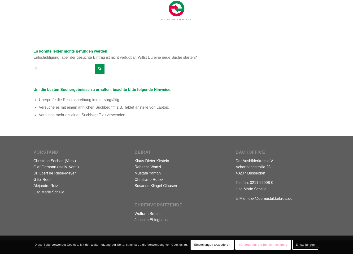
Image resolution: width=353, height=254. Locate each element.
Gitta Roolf (43, 180)
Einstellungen (305, 244)
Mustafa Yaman (148, 173)
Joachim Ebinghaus (151, 220)
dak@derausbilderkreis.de (270, 198)
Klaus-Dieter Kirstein (152, 161)
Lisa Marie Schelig (49, 192)
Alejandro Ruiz (46, 186)
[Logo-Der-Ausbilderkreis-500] (176, 10)
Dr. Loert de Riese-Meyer (55, 173)
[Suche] (69, 69)
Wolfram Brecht (148, 214)
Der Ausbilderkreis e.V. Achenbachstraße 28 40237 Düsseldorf (255, 167)
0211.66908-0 (261, 183)
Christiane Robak (149, 180)
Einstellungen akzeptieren (212, 244)
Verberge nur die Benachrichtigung (263, 244)
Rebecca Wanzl (148, 167)
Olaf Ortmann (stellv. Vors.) (56, 167)
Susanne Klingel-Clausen (156, 186)
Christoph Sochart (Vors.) (55, 161)
